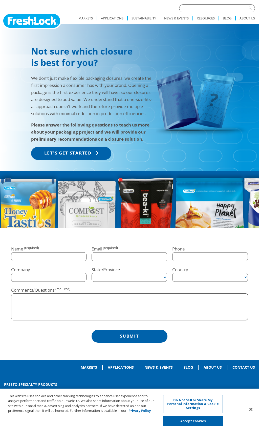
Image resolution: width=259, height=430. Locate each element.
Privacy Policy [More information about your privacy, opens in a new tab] (139, 412)
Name (17, 249)
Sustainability (144, 18)
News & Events (176, 18)
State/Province (106, 269)
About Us (247, 18)
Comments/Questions (33, 290)
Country (180, 269)
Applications (112, 18)
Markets (85, 18)
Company (20, 269)
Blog (227, 18)
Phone (178, 249)
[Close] (250, 410)
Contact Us (243, 367)
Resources (206, 18)
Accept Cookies (193, 422)
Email (97, 249)
